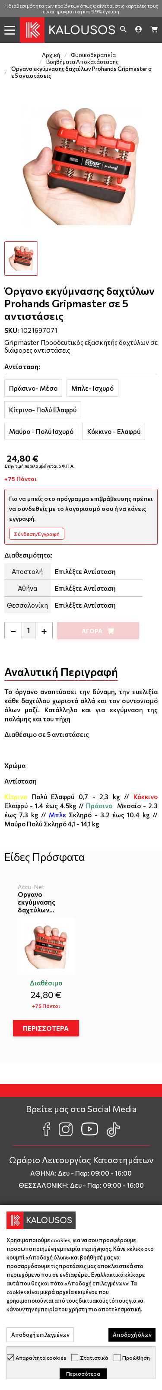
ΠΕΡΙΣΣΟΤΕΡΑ (46, 1028)
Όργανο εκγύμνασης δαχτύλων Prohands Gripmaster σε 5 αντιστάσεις (42, 902)
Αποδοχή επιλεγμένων (40, 1334)
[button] (10, 30)
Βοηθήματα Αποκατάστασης (82, 61)
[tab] (33, 388)
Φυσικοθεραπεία (93, 54)
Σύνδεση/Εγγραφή (37, 534)
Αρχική (51, 54)
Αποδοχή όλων (132, 1334)
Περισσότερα (83, 1374)
